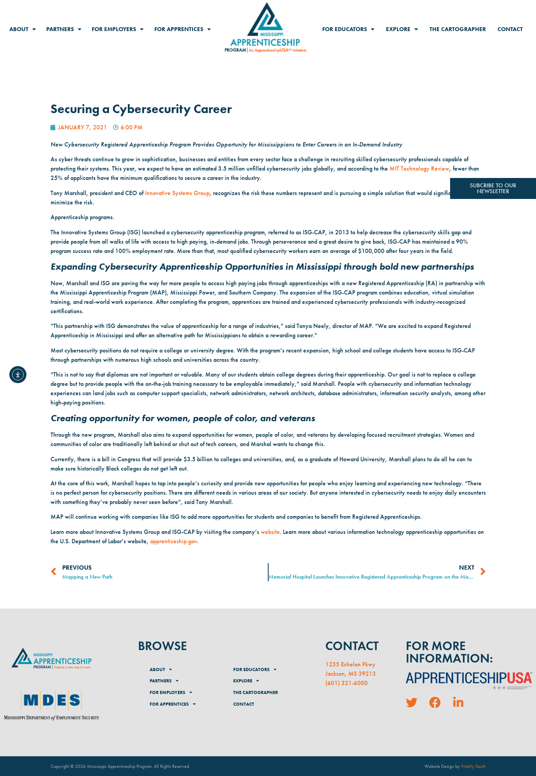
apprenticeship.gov (173, 541)
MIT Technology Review (419, 168)
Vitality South (473, 766)
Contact (510, 29)
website (270, 531)
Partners (63, 29)
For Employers (117, 29)
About (22, 29)
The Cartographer (457, 29)
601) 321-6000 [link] (347, 683)
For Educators (348, 29)
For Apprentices (182, 29)
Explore (402, 29)
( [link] (326, 683)
